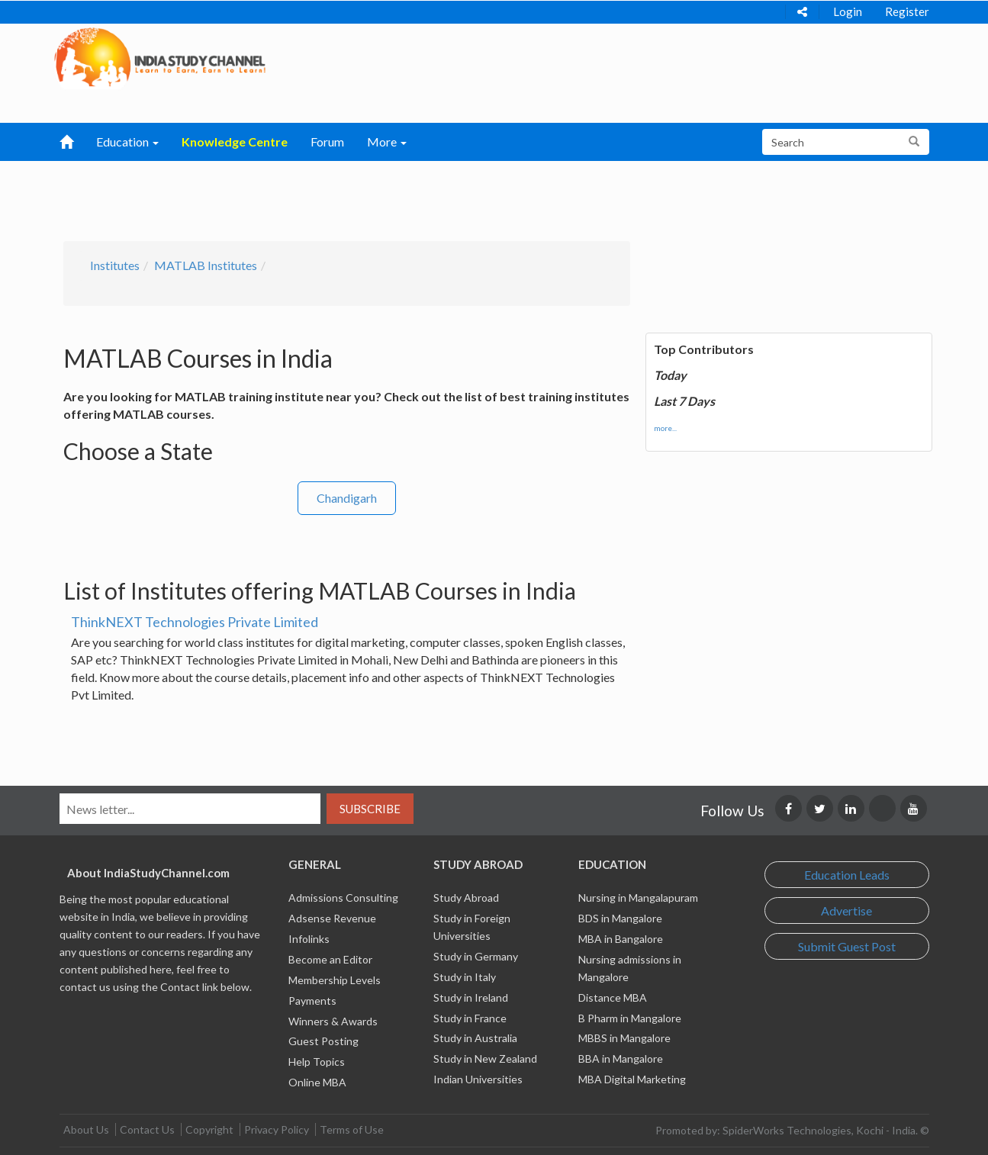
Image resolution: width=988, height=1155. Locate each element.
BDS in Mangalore (620, 918)
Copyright (209, 1129)
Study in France (470, 1018)
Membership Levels (334, 979)
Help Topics (316, 1061)
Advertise (846, 910)
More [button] (387, 141)
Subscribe (370, 809)
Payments (312, 1000)
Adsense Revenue (332, 918)
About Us (86, 1129)
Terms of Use (352, 1129)
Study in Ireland (470, 997)
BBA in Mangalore (620, 1058)
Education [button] (127, 141)
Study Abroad (466, 897)
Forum (327, 141)
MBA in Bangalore (620, 938)
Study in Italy (464, 976)
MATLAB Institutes (205, 265)
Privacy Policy (276, 1129)
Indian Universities (478, 1079)
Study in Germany (475, 956)
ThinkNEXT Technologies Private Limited (194, 621)
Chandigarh (347, 498)
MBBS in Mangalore (624, 1037)
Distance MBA (612, 997)
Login (847, 11)
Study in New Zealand (485, 1058)
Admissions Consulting (343, 897)
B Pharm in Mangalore (629, 1018)
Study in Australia (475, 1037)
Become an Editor (330, 959)
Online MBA (317, 1082)
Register (907, 11)
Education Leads (847, 874)
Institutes (115, 265)
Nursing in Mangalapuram (638, 897)
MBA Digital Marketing (632, 1079)
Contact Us (147, 1129)
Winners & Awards (333, 1021)
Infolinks (309, 938)
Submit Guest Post (847, 946)
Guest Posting (323, 1040)
